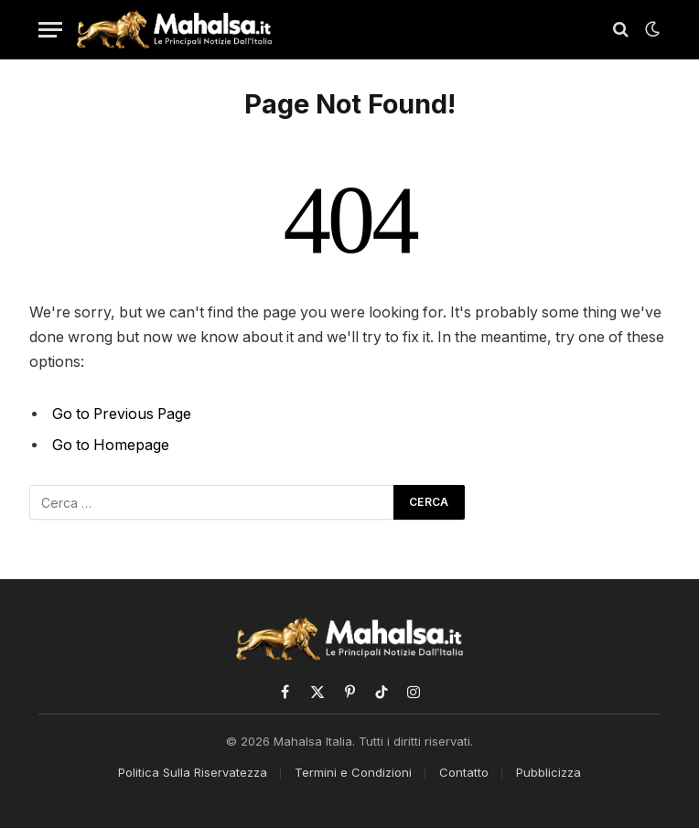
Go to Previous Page (121, 414)
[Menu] (50, 29)
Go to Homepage (110, 445)
